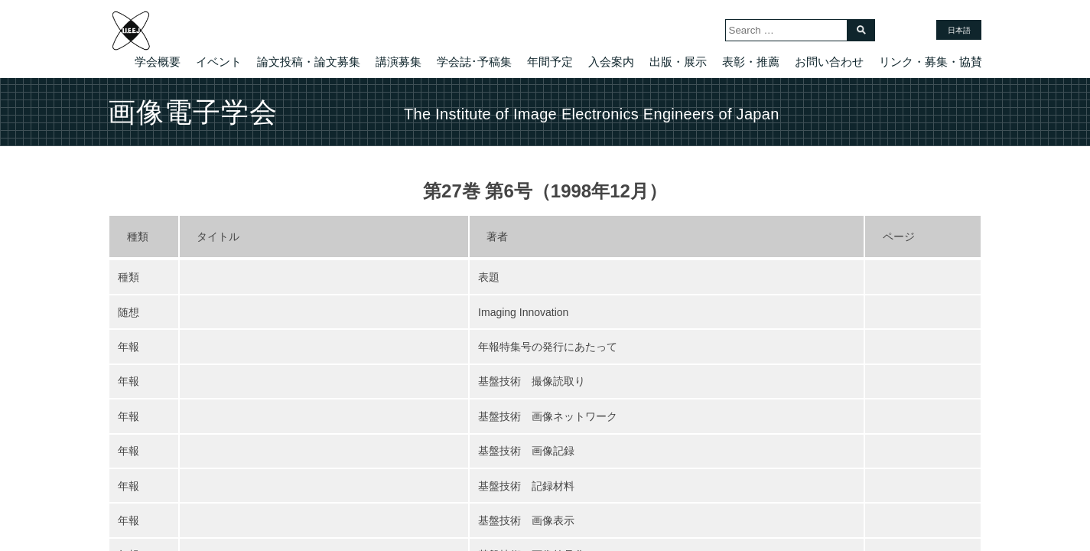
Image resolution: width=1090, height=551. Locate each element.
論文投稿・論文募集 (308, 61)
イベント (219, 61)
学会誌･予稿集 (474, 61)
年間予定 (550, 61)
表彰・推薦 (750, 61)
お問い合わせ (829, 61)
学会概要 (158, 61)
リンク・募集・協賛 (930, 61)
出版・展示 (678, 61)
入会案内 (611, 61)
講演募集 (398, 61)
